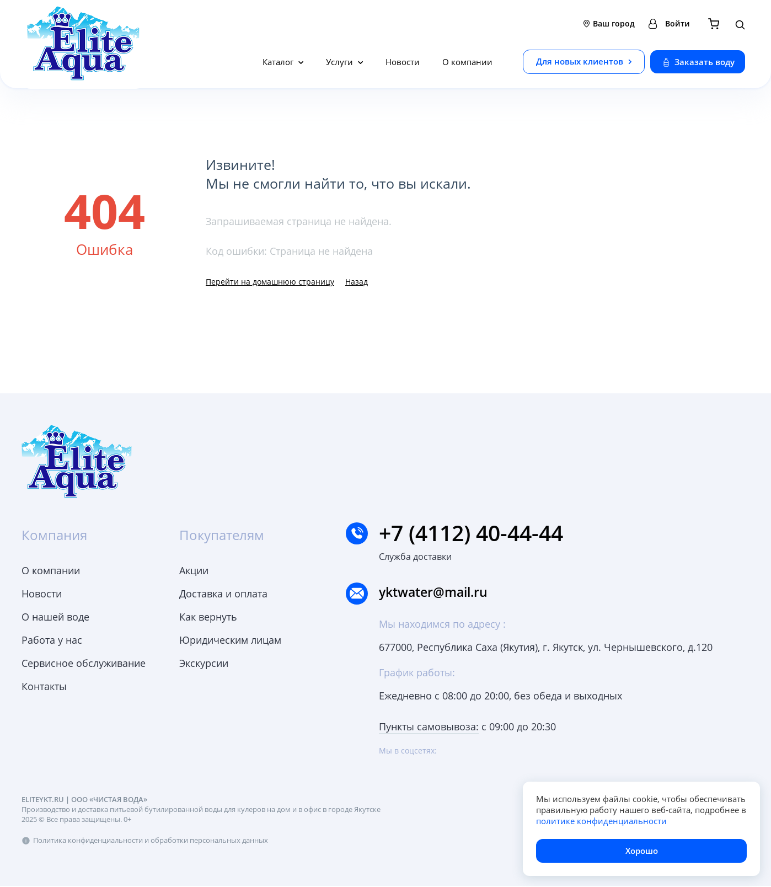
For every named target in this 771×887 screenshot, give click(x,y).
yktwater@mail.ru (438, 593)
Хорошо (641, 850)
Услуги (340, 61)
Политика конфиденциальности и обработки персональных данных (150, 841)
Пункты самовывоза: (429, 727)
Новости (403, 61)
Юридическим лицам (230, 639)
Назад (356, 281)
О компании (467, 61)
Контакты (44, 686)
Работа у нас (52, 639)
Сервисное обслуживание (84, 663)
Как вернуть (208, 616)
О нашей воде (55, 616)
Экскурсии (203, 663)
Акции (193, 570)
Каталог (279, 61)
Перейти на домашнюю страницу (270, 281)
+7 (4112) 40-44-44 (463, 533)
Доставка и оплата (223, 593)
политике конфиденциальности (601, 820)
